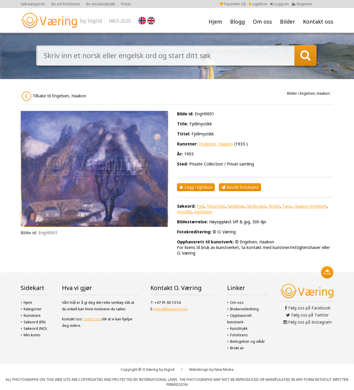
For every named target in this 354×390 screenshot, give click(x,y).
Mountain (216, 206)
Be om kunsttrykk (100, 3)
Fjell (200, 206)
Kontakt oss (318, 21)
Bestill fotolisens (240, 187)
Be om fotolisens (65, 3)
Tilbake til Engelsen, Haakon (54, 96)
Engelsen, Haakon (216, 144)
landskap (236, 206)
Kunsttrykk (239, 328)
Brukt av (237, 347)
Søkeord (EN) (34, 322)
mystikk (184, 211)
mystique (203, 211)
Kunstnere (32, 315)
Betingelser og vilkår (247, 341)
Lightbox (257, 3)
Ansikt (274, 206)
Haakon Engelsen (310, 206)
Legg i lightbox (195, 187)
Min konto (32, 334)
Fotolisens (239, 334)
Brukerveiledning (244, 309)
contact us (91, 319)
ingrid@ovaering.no (171, 309)
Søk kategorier (33, 3)
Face (287, 206)
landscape (256, 206)
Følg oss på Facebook (307, 308)
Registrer (302, 3)
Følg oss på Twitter (307, 315)
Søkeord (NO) (35, 328)
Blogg (237, 21)
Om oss (262, 21)
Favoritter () (232, 3)
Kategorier (33, 309)
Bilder (287, 21)
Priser (126, 3)
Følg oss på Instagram (307, 322)
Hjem (215, 21)
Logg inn (279, 3)
